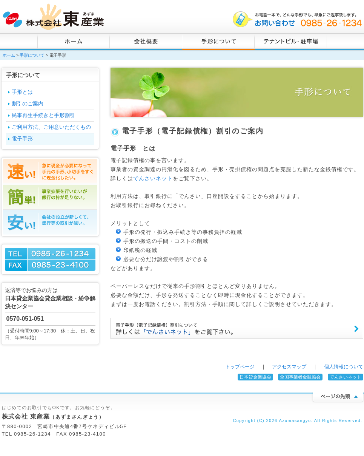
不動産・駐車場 (291, 41)
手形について (218, 41)
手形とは (22, 92)
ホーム (73, 41)
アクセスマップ (289, 366)
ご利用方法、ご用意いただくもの (51, 127)
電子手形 (22, 139)
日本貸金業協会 (255, 377)
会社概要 (146, 41)
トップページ (240, 366)
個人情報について (343, 366)
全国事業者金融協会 (300, 377)
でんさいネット (153, 178)
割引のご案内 (27, 103)
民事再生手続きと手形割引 (43, 115)
